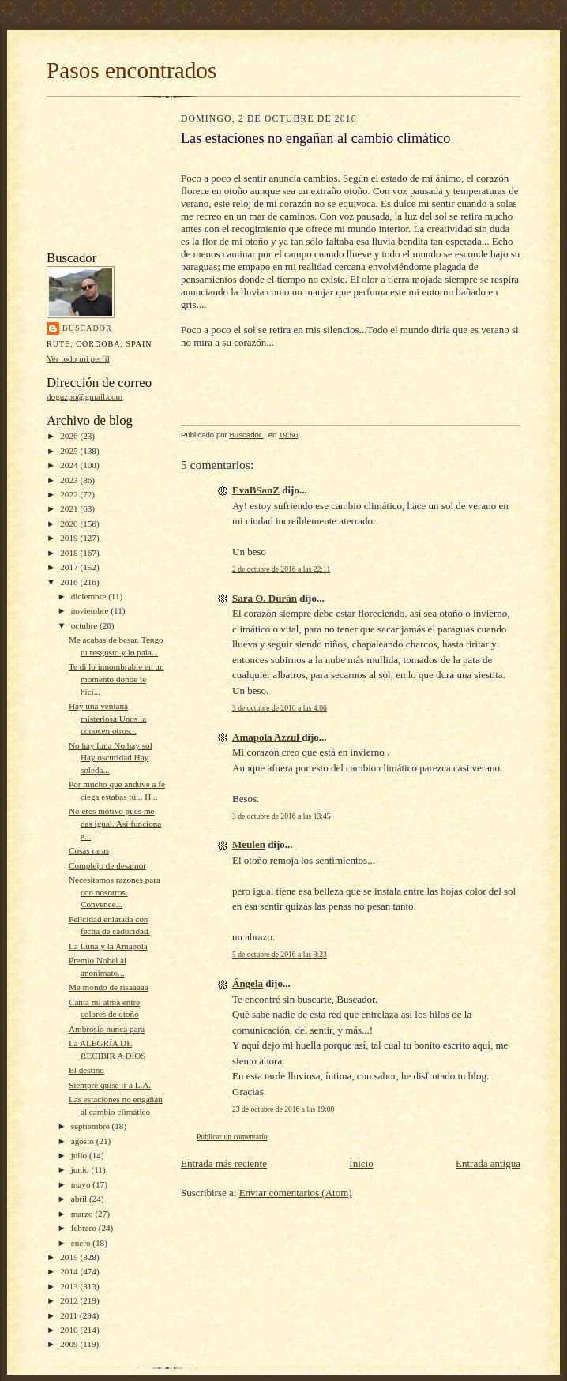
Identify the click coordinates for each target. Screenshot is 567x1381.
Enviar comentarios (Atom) (295, 1193)
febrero (85, 1228)
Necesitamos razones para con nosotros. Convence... (114, 892)
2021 (70, 508)
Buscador (87, 328)
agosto (83, 1141)
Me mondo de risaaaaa (108, 987)
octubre (85, 625)
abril (80, 1198)
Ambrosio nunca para (107, 1029)
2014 (70, 1271)
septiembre (91, 1126)
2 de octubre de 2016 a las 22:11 (281, 569)
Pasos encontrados (131, 70)
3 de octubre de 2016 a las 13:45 (281, 816)
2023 (70, 480)
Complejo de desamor (107, 865)
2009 (70, 1344)
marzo (83, 1213)
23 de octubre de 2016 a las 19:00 (283, 1109)
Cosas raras (89, 850)
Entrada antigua (488, 1163)
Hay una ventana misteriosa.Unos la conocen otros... (107, 718)
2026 (70, 436)
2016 (70, 582)
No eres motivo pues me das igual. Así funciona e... (115, 823)
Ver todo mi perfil (78, 358)
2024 (70, 465)
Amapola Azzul (267, 737)
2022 (70, 494)
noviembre (91, 610)
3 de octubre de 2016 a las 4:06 (279, 708)
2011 (70, 1315)
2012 (70, 1300)
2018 (70, 552)
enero (82, 1243)
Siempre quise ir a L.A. (110, 1085)
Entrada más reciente (224, 1163)
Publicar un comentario (232, 1136)
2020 (70, 523)
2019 (70, 537)
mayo (82, 1184)
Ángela (247, 983)
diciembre (89, 596)
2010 (70, 1329)
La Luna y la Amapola (108, 946)
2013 (70, 1286)
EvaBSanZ (256, 490)
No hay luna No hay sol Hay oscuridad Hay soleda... (110, 758)
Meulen (248, 844)
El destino (86, 1070)
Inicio (361, 1163)
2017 (70, 567)
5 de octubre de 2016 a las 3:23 (279, 954)
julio (80, 1155)
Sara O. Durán (264, 598)
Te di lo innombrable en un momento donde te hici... (116, 679)
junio (81, 1169)
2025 (70, 451)
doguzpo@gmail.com (84, 396)
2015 (70, 1257)
